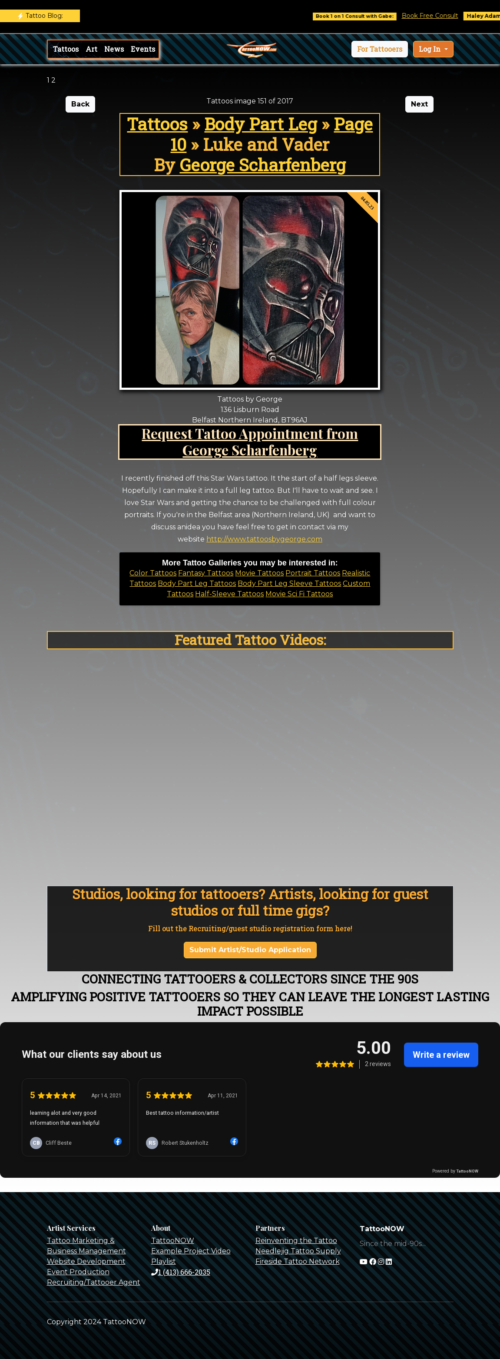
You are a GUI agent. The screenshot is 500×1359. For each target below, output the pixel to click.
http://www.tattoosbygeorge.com (264, 539)
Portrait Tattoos (312, 573)
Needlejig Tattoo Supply (298, 1251)
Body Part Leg (260, 124)
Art (91, 48)
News (114, 48)
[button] (379, 49)
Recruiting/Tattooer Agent (93, 1282)
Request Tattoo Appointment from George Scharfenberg (250, 441)
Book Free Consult (438, 16)
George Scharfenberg (262, 164)
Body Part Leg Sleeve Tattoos (289, 583)
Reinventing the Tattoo (296, 1240)
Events (143, 48)
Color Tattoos (152, 573)
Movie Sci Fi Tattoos (299, 594)
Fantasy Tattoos (205, 573)
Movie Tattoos (259, 573)
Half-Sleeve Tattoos (229, 594)
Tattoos (66, 48)
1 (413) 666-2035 (180, 1271)
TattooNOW (172, 1240)
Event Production (78, 1272)
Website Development (86, 1261)
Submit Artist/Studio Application (250, 950)
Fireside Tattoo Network (297, 1261)
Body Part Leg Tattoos (197, 583)
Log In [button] (430, 48)
